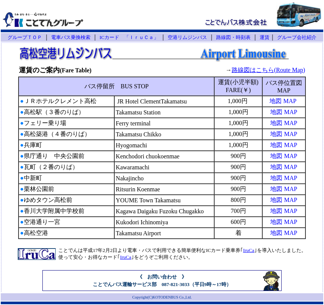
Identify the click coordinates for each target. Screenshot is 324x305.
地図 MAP (282, 101)
